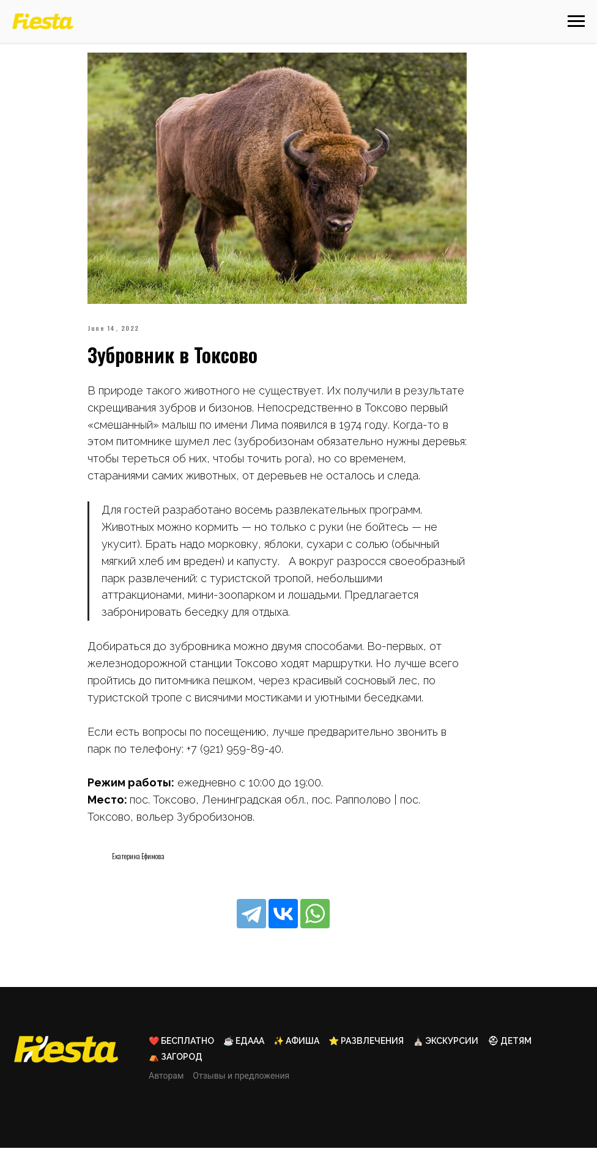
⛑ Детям (510, 1061)
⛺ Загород (175, 1077)
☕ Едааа (243, 1061)
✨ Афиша (296, 1061)
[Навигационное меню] (576, 21)
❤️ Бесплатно (181, 1061)
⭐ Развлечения (366, 1061)
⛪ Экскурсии (445, 1061)
